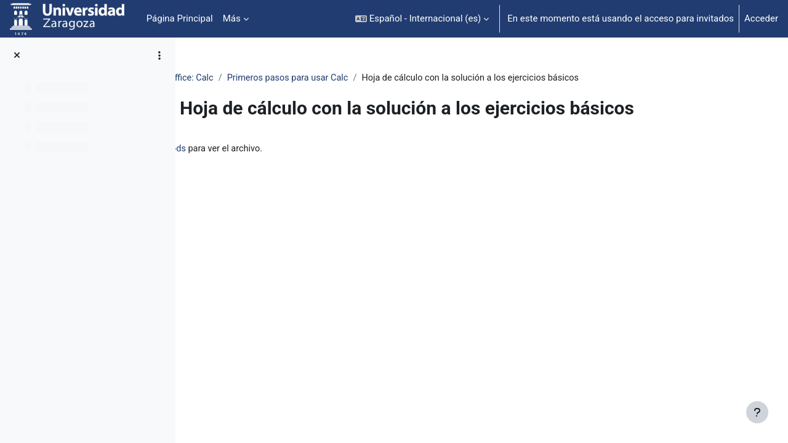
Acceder (761, 18)
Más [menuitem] (232, 18)
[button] (422, 19)
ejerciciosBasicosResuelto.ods (315, 149)
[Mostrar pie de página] (757, 412)
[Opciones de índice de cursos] (159, 55)
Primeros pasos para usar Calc (370, 78)
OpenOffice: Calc (260, 78)
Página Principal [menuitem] (180, 18)
